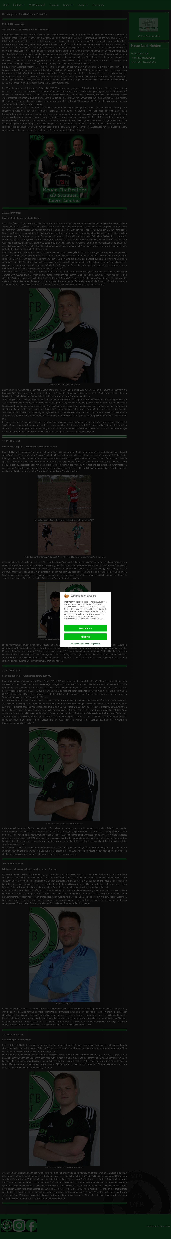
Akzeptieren (85, 628)
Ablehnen (85, 636)
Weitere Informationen (80, 644)
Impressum (95, 644)
